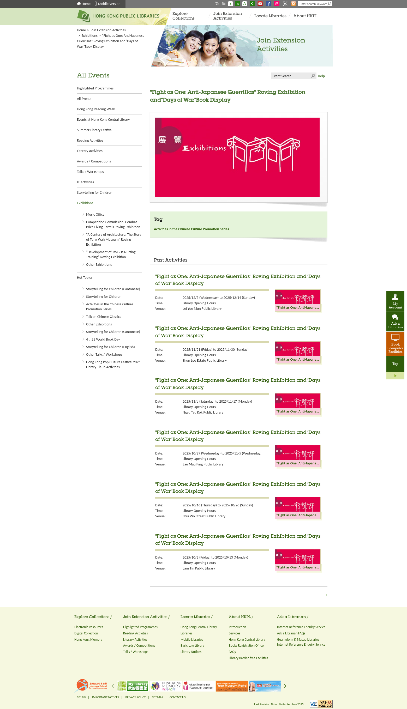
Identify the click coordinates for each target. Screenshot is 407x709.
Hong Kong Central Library (199, 627)
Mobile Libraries (192, 639)
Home (86, 4)
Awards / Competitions (94, 161)
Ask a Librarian (395, 325)
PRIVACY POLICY (135, 697)
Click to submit (313, 75)
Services (234, 633)
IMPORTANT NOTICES (105, 697)
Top (395, 364)
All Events (84, 98)
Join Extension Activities (227, 16)
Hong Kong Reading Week (96, 109)
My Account (395, 306)
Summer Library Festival (94, 130)
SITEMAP (157, 697)
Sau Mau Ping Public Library (203, 464)
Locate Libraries (270, 16)
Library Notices (191, 652)
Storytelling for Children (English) (110, 347)
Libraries (187, 633)
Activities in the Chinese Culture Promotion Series (191, 229)
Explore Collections (183, 16)
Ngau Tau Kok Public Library (203, 412)
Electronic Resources (88, 627)
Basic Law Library (192, 645)
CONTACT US (177, 697)
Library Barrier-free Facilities (248, 658)
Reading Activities (90, 140)
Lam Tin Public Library (199, 568)
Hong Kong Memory (88, 639)
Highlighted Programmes (95, 88)
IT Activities (85, 182)
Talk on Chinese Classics (103, 316)
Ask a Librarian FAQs (291, 633)
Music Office (95, 214)
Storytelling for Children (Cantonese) (113, 289)
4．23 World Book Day (103, 339)
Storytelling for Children (94, 192)
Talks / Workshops (90, 171)
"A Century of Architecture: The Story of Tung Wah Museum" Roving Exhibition (113, 239)
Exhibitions (89, 35)
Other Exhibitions (99, 264)
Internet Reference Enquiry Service (301, 627)
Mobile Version (109, 4)
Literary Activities (90, 151)
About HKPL (305, 16)
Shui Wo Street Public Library (204, 516)
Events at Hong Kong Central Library (103, 119)
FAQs (232, 652)
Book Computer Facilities (395, 348)
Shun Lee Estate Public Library (205, 360)
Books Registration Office (246, 645)
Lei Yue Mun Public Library (202, 308)
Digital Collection (86, 633)
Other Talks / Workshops (104, 354)
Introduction (237, 627)
